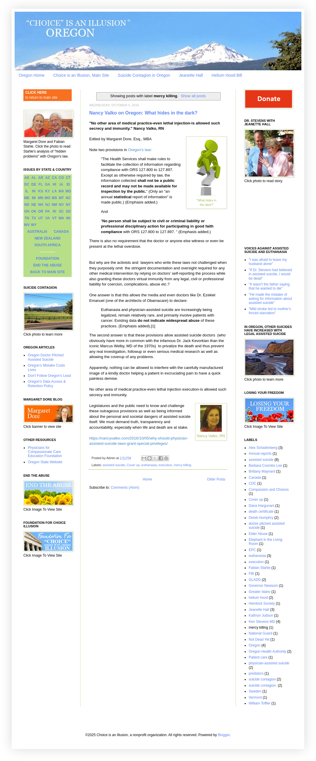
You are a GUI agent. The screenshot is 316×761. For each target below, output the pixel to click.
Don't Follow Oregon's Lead (49, 376)
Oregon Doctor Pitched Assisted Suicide (45, 357)
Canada (255, 478)
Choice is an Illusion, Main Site (81, 75)
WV (27, 225)
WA (61, 218)
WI (68, 218)
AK (26, 178)
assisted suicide (114, 465)
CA (54, 178)
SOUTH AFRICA (47, 245)
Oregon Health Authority (267, 651)
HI (54, 184)
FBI (251, 574)
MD (68, 191)
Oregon (254, 645)
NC (68, 198)
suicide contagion (262, 679)
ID (68, 184)
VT (54, 218)
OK (33, 211)
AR (40, 178)
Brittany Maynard (262, 471)
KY (47, 191)
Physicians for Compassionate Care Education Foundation (45, 452)
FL (41, 184)
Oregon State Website (45, 462)
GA (47, 184)
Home (147, 479)
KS (40, 191)
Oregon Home (31, 75)
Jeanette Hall (191, 75)
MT (61, 198)
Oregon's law (139, 150)
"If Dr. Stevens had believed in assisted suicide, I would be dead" (270, 274)
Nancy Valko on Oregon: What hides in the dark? (143, 112)
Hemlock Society (262, 603)
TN (27, 218)
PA (47, 211)
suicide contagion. (263, 685)
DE (33, 184)
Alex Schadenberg (263, 448)
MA (61, 191)
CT (68, 178)
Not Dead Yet (259, 639)
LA (54, 191)
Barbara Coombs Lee (265, 466)
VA (47, 218)
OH (27, 211)
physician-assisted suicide (269, 663)
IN (33, 191)
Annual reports (260, 454)
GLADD (255, 580)
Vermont (255, 697)
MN (41, 198)
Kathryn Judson (261, 615)
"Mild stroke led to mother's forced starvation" (270, 311)
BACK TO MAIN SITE (47, 272)
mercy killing (182, 465)
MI (34, 198)
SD (68, 211)
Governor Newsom (263, 586)
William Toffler (259, 703)
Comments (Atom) (125, 487)
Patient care (258, 657)
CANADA (61, 232)
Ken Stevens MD (262, 622)
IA (61, 184)
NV (61, 205)
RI (54, 211)
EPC (252, 550)
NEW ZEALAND (48, 238)
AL (33, 178)
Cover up (133, 465)
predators (256, 673)
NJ (47, 205)
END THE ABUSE (47, 265)
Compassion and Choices (269, 490)
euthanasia (149, 465)
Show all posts (193, 96)
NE (33, 205)
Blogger (224, 735)
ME (27, 198)
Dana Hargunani (261, 506)
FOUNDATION (47, 258)
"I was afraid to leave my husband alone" (268, 262)
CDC (252, 483)
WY (34, 225)
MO (47, 198)
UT (40, 218)
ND (26, 205)
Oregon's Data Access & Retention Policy (47, 383)
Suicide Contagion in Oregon (144, 75)
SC (61, 211)
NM (54, 205)
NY (68, 205)
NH (40, 205)
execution (165, 465)
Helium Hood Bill (227, 75)
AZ (47, 178)
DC (26, 184)
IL (26, 191)
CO (61, 178)
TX (34, 218)
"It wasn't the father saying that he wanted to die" (269, 286)
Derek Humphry (261, 518)
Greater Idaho (259, 592)
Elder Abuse (258, 534)
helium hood (258, 598)
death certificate (261, 511)
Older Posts (216, 479)
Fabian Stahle (259, 568)
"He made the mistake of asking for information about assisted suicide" (270, 299)
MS (54, 198)
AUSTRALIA (37, 232)
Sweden (255, 691)
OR (40, 211)
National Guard (260, 633)
